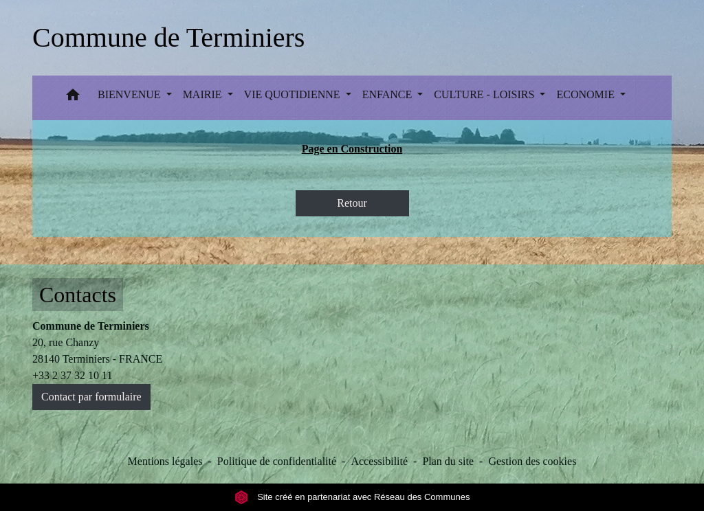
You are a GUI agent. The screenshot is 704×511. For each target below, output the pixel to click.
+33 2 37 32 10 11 (72, 375)
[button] (73, 98)
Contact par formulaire (91, 396)
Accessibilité (379, 461)
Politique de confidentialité (276, 461)
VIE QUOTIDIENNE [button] (293, 94)
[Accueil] (168, 38)
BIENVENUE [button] (131, 94)
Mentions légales (165, 461)
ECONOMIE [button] (586, 94)
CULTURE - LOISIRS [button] (485, 94)
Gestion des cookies (532, 461)
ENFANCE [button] (388, 94)
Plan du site (448, 461)
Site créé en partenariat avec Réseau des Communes (352, 497)
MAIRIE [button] (204, 94)
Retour (352, 203)
